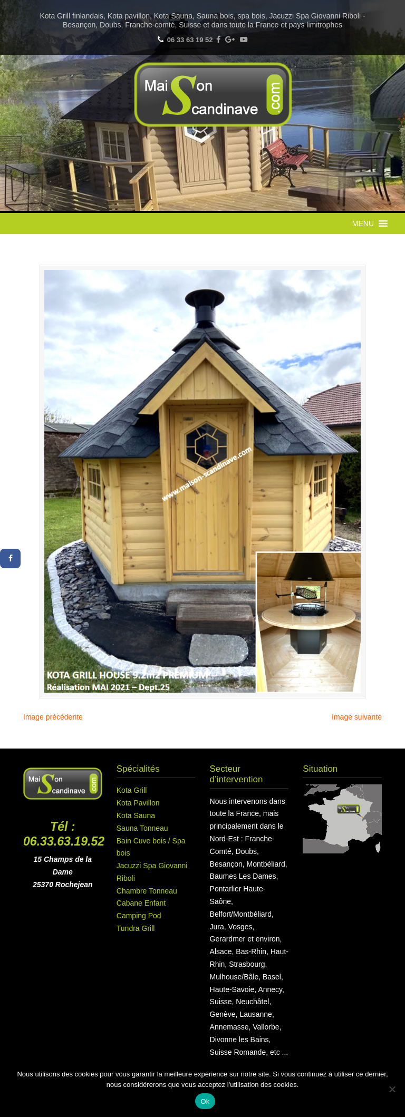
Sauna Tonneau (142, 828)
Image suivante (357, 717)
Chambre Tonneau (147, 891)
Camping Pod (139, 915)
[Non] (392, 1089)
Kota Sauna (136, 815)
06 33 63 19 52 (190, 40)
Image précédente (53, 717)
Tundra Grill (136, 928)
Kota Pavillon (138, 803)
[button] (363, 223)
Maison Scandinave (213, 94)
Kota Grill (132, 790)
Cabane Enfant (141, 903)
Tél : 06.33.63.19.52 (63, 834)
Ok (204, 1101)
